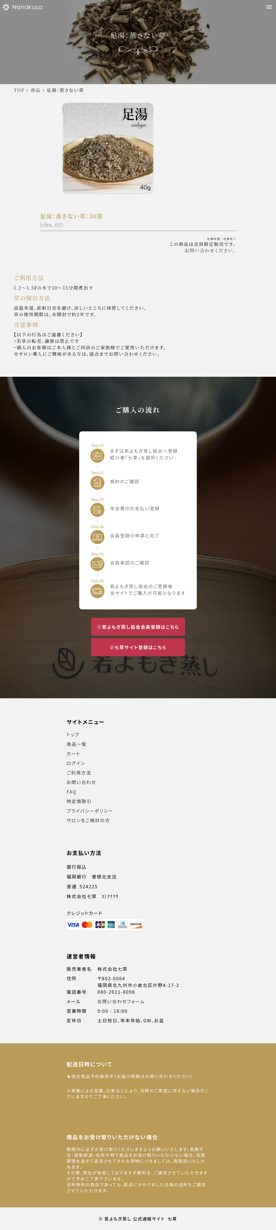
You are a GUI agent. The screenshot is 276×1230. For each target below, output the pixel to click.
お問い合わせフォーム (121, 1001)
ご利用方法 (79, 772)
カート (73, 753)
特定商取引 (79, 801)
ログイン (76, 763)
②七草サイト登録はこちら (138, 647)
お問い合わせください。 (210, 250)
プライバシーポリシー (90, 810)
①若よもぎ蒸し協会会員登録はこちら (138, 626)
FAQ (72, 791)
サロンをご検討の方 (88, 820)
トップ (73, 734)
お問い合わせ (81, 782)
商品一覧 (77, 744)
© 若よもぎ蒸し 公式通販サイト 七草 (138, 1219)
